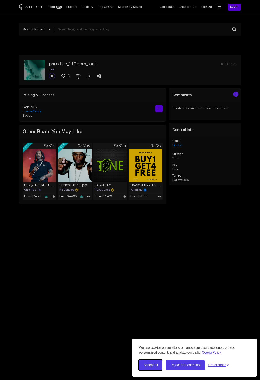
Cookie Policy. (212, 352)
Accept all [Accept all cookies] (151, 365)
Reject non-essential (185, 365)
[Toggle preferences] (218, 365)
